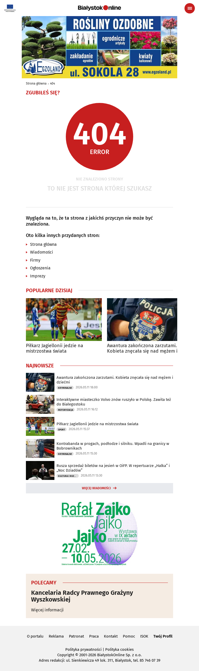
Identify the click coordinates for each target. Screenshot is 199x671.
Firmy (35, 260)
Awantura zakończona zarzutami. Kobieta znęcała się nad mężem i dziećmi (142, 348)
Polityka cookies (119, 649)
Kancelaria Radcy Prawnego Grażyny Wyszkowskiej (82, 596)
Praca (94, 636)
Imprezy (37, 276)
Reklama (56, 636)
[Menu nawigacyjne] (189, 8)
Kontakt (111, 636)
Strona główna (36, 83)
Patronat (76, 636)
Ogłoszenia (40, 267)
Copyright (65, 655)
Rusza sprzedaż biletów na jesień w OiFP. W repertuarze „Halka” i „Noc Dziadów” (113, 468)
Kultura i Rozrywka (68, 476)
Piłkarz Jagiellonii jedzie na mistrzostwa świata (54, 348)
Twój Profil (162, 636)
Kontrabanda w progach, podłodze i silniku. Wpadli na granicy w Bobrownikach (112, 446)
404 (52, 83)
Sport (61, 429)
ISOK (144, 636)
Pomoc (129, 636)
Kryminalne (65, 388)
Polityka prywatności (83, 649)
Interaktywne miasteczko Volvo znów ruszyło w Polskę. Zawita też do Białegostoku (113, 402)
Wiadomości (41, 252)
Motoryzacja (65, 410)
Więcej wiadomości (96, 488)
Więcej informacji (47, 609)
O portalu (35, 636)
